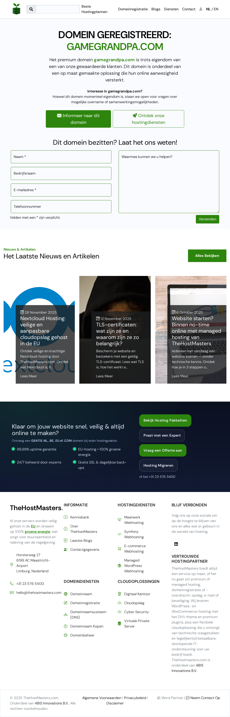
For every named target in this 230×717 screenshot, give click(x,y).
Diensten (171, 9)
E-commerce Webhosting (132, 549)
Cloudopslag (131, 603)
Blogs (155, 9)
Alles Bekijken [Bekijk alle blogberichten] (207, 255)
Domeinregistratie (133, 9)
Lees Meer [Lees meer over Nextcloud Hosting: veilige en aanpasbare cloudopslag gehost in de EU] (28, 376)
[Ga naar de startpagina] (16, 9)
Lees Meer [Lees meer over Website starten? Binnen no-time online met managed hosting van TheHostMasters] (180, 376)
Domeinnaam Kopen (83, 626)
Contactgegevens (81, 549)
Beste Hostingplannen (94, 9)
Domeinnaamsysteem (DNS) (85, 615)
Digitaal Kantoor (134, 594)
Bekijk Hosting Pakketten (165, 420)
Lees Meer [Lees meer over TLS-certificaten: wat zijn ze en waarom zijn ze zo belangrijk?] (104, 376)
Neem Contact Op (203, 697)
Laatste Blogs (78, 540)
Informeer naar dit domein (78, 119)
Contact (188, 9)
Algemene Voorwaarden (101, 697)
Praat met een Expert (162, 435)
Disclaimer (115, 703)
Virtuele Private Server (133, 624)
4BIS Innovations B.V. (52, 703)
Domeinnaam (78, 594)
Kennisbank (76, 517)
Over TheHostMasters (80, 529)
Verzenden (207, 219)
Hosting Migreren (158, 465)
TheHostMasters (34, 507)
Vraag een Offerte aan (163, 450)
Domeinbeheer (79, 635)
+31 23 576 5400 (162, 476)
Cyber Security (133, 612)
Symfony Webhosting (131, 534)
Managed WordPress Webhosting (131, 565)
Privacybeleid (135, 697)
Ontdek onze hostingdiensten (148, 119)
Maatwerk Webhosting (131, 520)
